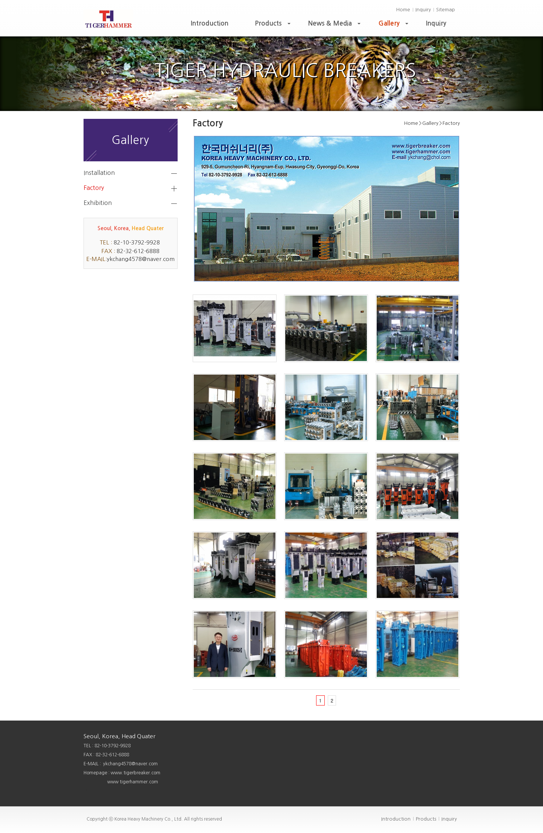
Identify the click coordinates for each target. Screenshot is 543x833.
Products (273, 25)
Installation (99, 173)
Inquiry (423, 9)
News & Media (335, 25)
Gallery (394, 25)
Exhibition (98, 203)
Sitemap (445, 9)
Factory (94, 188)
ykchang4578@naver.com (141, 259)
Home (403, 9)
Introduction (209, 23)
